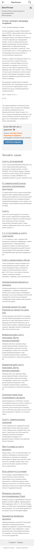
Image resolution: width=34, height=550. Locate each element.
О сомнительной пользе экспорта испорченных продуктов (14, 186)
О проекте (12, 542)
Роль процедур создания (14, 471)
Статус (5, 211)
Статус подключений (12, 161)
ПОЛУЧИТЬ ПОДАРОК (13, 142)
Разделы (20, 542)
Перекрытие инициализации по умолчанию (15, 547)
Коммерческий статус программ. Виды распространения (13, 337)
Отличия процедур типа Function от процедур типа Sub (15, 310)
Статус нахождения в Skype (16, 260)
